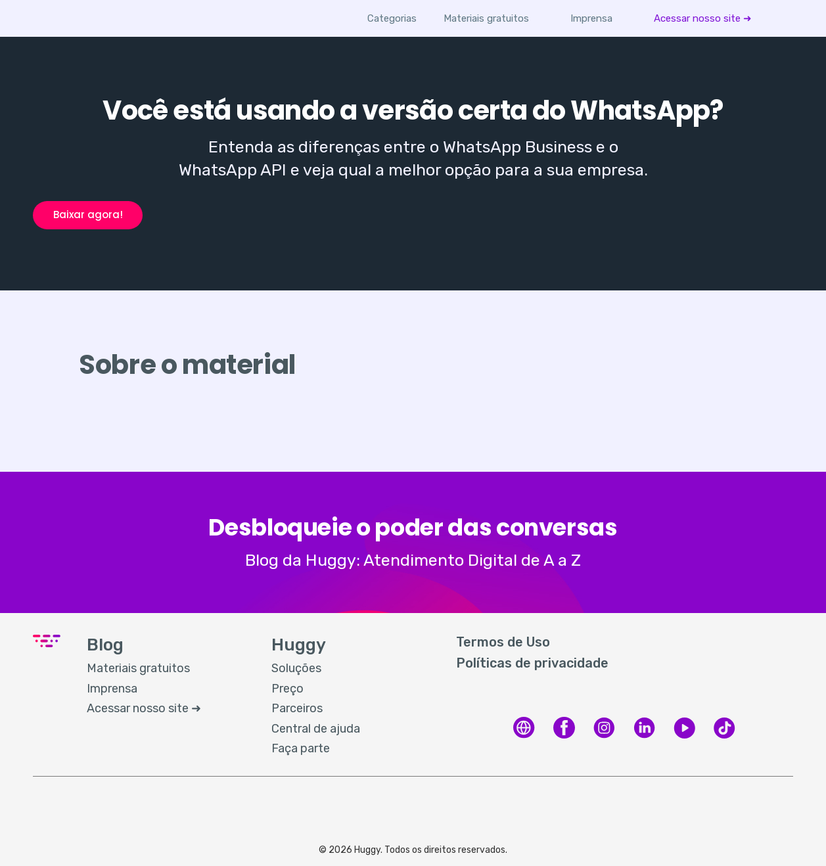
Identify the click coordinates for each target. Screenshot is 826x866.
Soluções (296, 668)
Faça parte (300, 748)
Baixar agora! (88, 214)
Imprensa (592, 18)
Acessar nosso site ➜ (703, 18)
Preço (287, 688)
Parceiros (297, 708)
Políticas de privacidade (532, 663)
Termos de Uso (503, 642)
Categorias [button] (392, 18)
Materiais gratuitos (487, 18)
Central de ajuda (315, 728)
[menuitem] (487, 18)
